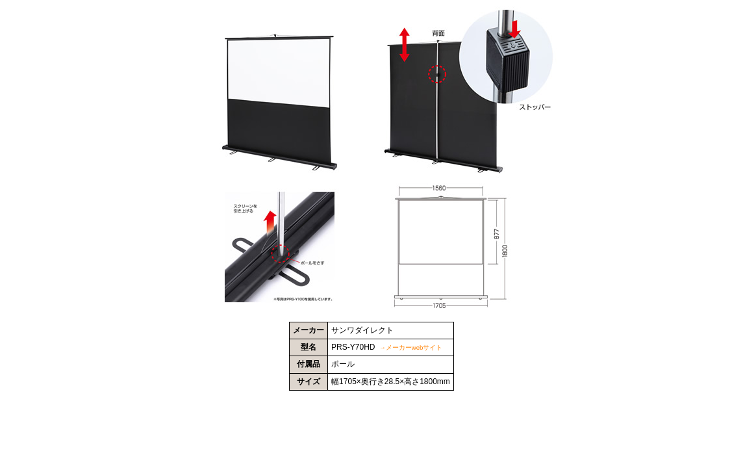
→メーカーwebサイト (410, 347)
